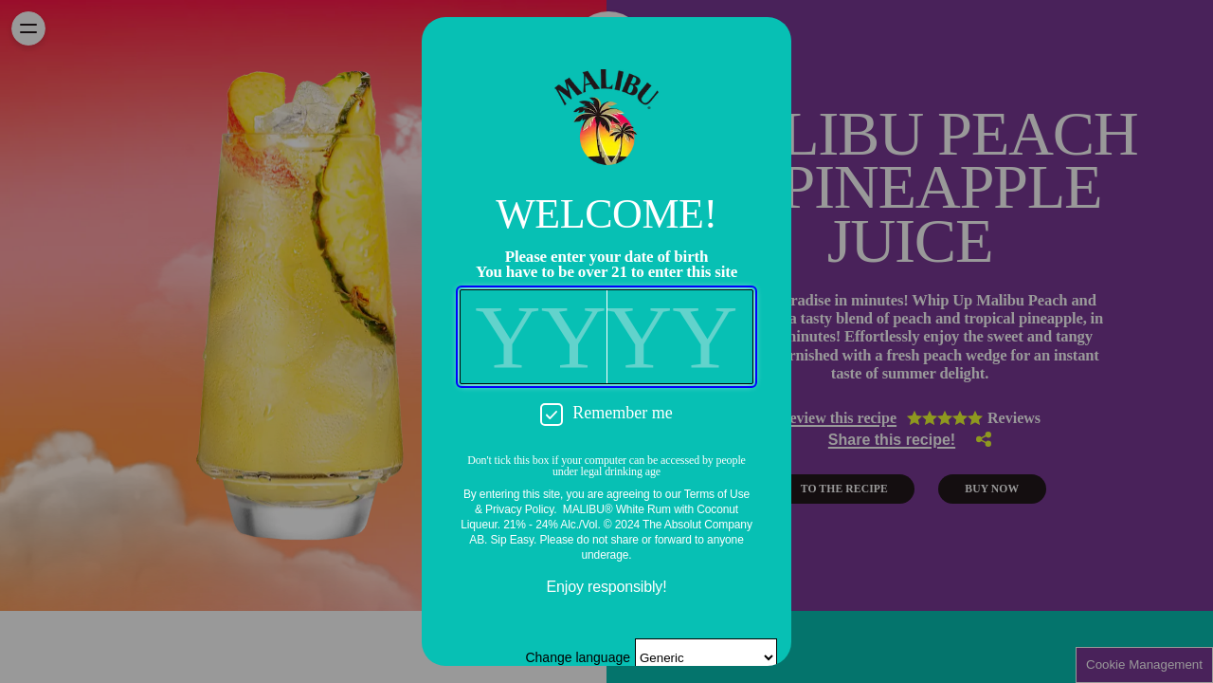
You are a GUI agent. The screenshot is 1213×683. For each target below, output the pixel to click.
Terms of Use (717, 494)
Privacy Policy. (520, 509)
